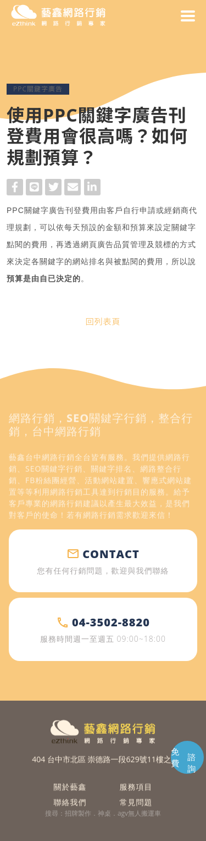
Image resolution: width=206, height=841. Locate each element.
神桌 (104, 813)
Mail (72, 188)
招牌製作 (78, 813)
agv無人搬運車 (139, 813)
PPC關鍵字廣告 (38, 89)
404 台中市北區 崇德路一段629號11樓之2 (103, 767)
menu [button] (188, 15)
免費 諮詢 (183, 760)
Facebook (15, 188)
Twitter (53, 188)
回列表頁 (102, 321)
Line (34, 188)
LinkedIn (92, 188)
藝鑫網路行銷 (58, 16)
